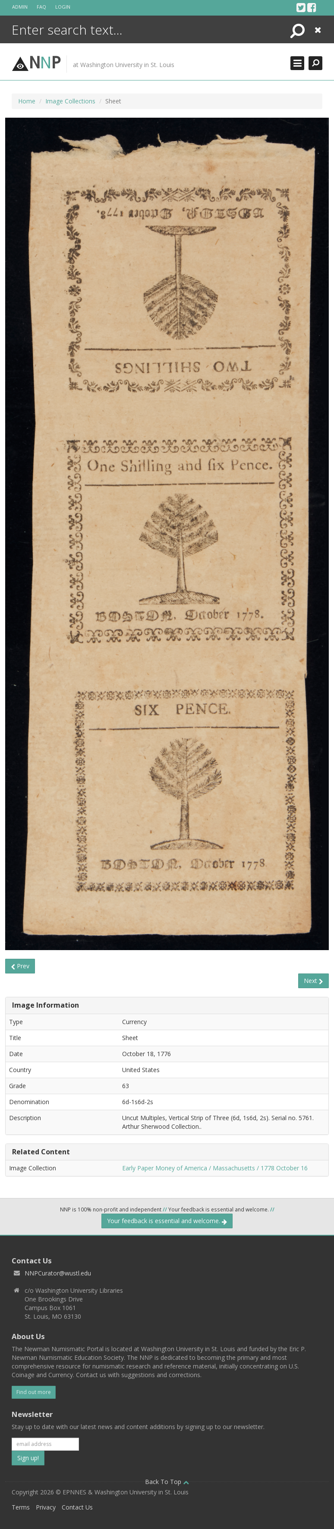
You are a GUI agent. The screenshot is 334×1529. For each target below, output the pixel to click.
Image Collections (70, 101)
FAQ (41, 6)
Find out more (33, 1392)
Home (26, 101)
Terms (21, 1507)
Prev (20, 966)
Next (313, 981)
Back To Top (167, 1482)
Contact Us (77, 1507)
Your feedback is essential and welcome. (167, 1221)
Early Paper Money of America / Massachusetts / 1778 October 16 (215, 1168)
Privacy (46, 1507)
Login (62, 6)
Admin (20, 6)
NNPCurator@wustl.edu (58, 1273)
